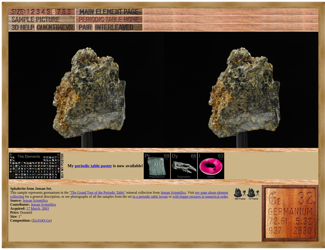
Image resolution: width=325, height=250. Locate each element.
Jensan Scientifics (173, 192)
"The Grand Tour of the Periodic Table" (97, 192)
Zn (35, 220)
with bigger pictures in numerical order (200, 196)
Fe (39, 220)
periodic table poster (93, 165)
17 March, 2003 (37, 208)
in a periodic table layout (150, 196)
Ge (48, 220)
